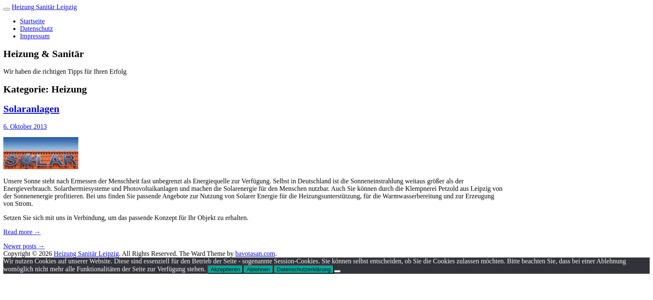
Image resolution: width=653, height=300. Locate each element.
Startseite (32, 21)
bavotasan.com (255, 253)
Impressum (35, 36)
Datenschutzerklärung (304, 269)
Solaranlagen (31, 108)
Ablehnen (258, 269)
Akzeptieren (225, 269)
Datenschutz (36, 28)
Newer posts (24, 246)
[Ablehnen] (337, 271)
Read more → (22, 231)
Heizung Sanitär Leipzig (44, 6)
